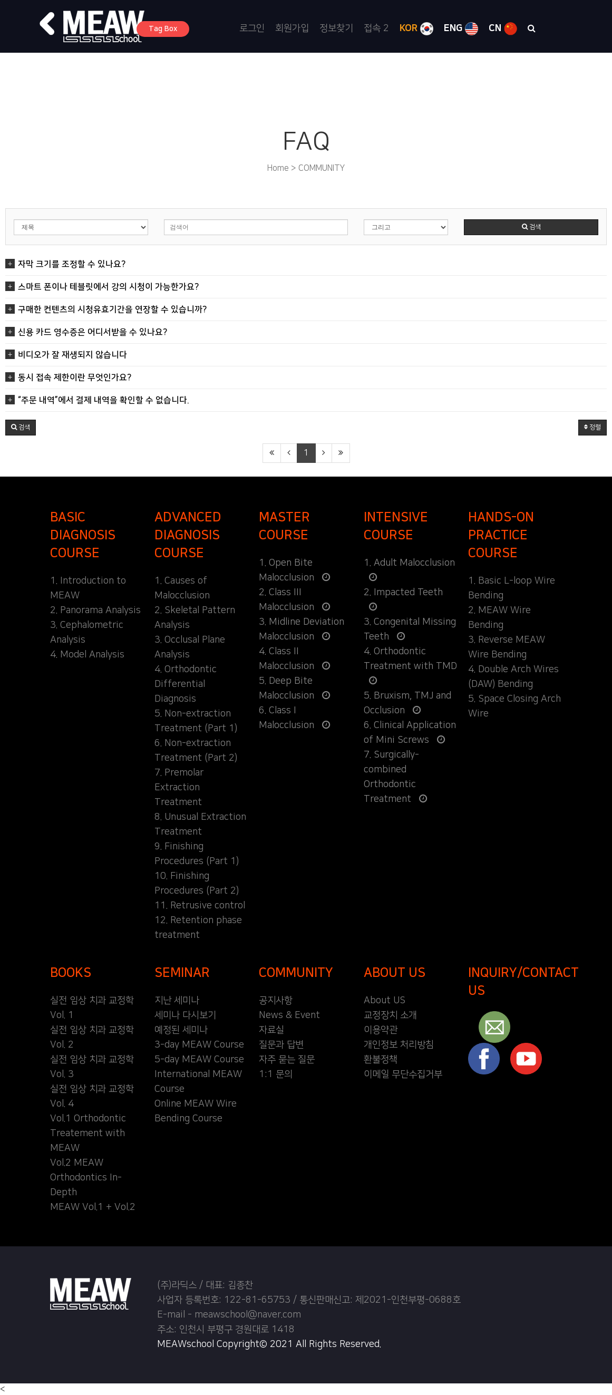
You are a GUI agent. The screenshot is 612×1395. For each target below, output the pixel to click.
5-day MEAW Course (199, 1059)
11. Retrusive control (199, 905)
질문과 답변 (281, 1045)
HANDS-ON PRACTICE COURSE (501, 535)
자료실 (271, 1030)
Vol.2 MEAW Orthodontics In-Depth (86, 1178)
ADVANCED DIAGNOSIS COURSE (187, 535)
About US (384, 1000)
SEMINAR (182, 973)
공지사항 (276, 1000)
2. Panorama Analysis (95, 610)
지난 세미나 (176, 1000)
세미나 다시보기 (185, 1015)
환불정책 (380, 1059)
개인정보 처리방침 (399, 1045)
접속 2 (376, 28)
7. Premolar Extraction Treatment (178, 788)
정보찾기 (336, 28)
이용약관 (380, 1030)
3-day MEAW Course (199, 1045)
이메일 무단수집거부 (403, 1074)
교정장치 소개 (390, 1015)
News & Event (289, 1015)
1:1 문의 (276, 1074)
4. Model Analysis (87, 655)
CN (503, 28)
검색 (531, 227)
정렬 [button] (592, 427)
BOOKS (70, 973)
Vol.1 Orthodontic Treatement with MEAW (88, 1133)
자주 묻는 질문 (287, 1059)
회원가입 (292, 28)
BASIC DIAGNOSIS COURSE (82, 535)
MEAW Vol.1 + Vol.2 (92, 1207)
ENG (461, 28)
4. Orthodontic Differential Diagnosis (185, 684)
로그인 (252, 28)
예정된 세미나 (181, 1030)
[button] (47, 23)
